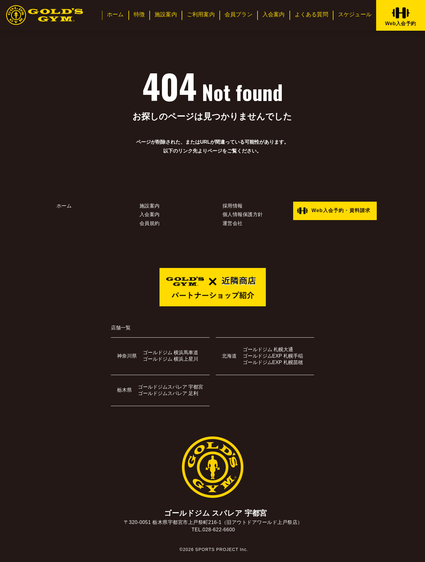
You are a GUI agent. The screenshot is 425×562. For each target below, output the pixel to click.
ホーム (115, 14)
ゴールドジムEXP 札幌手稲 (273, 356)
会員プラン (239, 14)
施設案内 (166, 14)
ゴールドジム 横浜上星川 (170, 359)
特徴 (139, 14)
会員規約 (150, 223)
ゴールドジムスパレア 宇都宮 (170, 387)
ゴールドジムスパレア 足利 (168, 393)
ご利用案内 (201, 14)
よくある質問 (311, 14)
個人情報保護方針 (242, 214)
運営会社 (232, 223)
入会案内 (273, 14)
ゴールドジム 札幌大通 (268, 349)
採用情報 (232, 205)
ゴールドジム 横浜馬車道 (170, 352)
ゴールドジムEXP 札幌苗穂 (273, 362)
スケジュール (355, 14)
